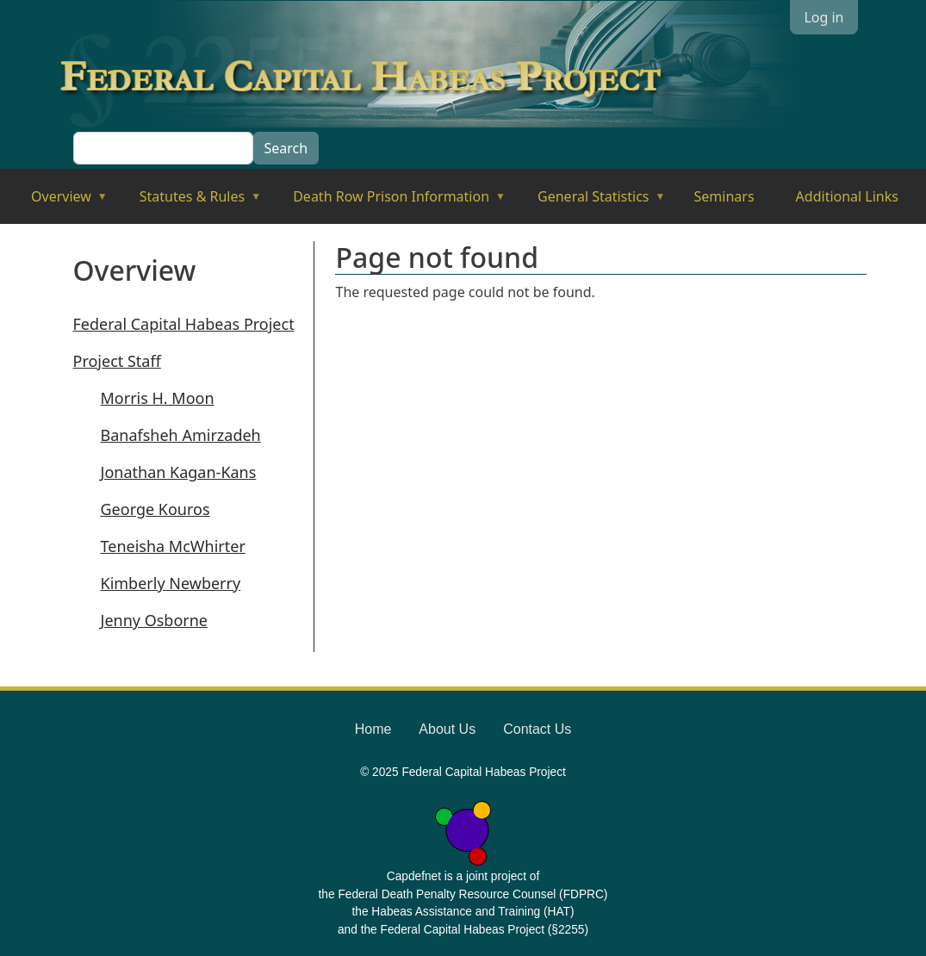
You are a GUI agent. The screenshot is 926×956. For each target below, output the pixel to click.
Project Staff (117, 361)
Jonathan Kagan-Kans (179, 472)
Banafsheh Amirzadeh (181, 435)
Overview (57, 202)
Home (373, 729)
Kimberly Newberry (171, 583)
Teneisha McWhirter (173, 546)
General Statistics (589, 202)
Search (286, 148)
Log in (823, 17)
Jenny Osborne (154, 620)
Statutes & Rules (188, 202)
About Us (447, 729)
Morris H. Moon (157, 398)
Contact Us (537, 729)
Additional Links (847, 196)
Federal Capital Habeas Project (184, 323)
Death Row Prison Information (387, 202)
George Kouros (155, 509)
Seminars (724, 196)
